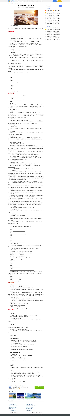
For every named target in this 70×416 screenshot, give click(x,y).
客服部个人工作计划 (29, 407)
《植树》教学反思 (29, 410)
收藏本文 (26, 7)
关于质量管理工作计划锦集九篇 (31, 405)
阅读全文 (29, 7)
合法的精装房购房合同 (29, 408)
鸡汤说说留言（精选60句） (13, 407)
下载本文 (33, 7)
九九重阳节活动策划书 (12, 404)
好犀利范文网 (33, 414)
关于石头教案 (56, 31)
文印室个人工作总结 (12, 408)
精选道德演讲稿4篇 (50, 36)
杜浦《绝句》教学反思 (29, 404)
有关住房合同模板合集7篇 (39, 412)
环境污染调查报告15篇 (12, 410)
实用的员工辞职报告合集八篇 (13, 405)
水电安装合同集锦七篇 (14, 412)
